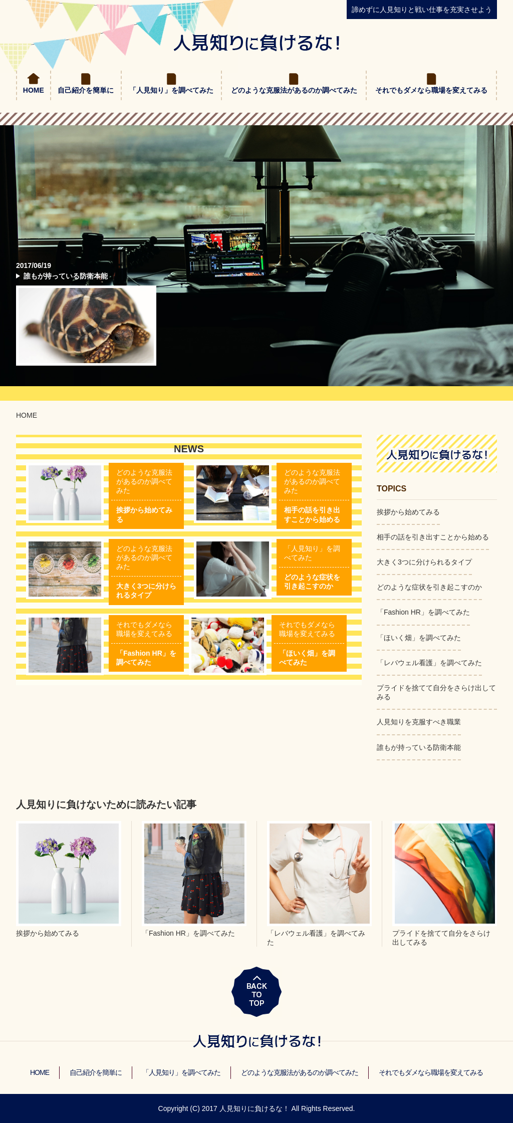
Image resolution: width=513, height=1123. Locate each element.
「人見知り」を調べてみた (171, 90)
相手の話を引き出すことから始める (433, 537)
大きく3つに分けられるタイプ (424, 562)
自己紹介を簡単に (86, 90)
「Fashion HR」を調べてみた (423, 612)
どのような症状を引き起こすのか (429, 587)
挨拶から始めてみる (408, 512)
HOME (33, 90)
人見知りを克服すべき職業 (419, 722)
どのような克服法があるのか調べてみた (294, 90)
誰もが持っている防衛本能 (66, 276)
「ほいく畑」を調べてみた (419, 638)
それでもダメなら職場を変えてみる (431, 90)
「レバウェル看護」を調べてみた (429, 663)
